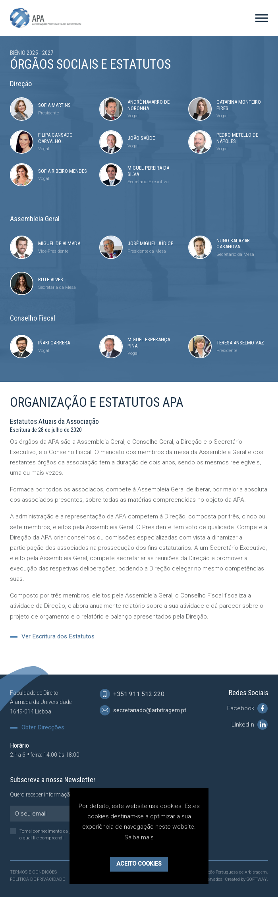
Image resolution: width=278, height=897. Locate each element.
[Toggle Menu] (261, 18)
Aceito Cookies (139, 863)
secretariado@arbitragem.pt (143, 710)
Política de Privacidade (37, 879)
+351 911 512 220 (132, 694)
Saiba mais (139, 837)
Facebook (247, 708)
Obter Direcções (42, 727)
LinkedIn (250, 724)
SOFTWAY (257, 879)
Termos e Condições (33, 872)
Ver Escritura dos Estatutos (58, 636)
